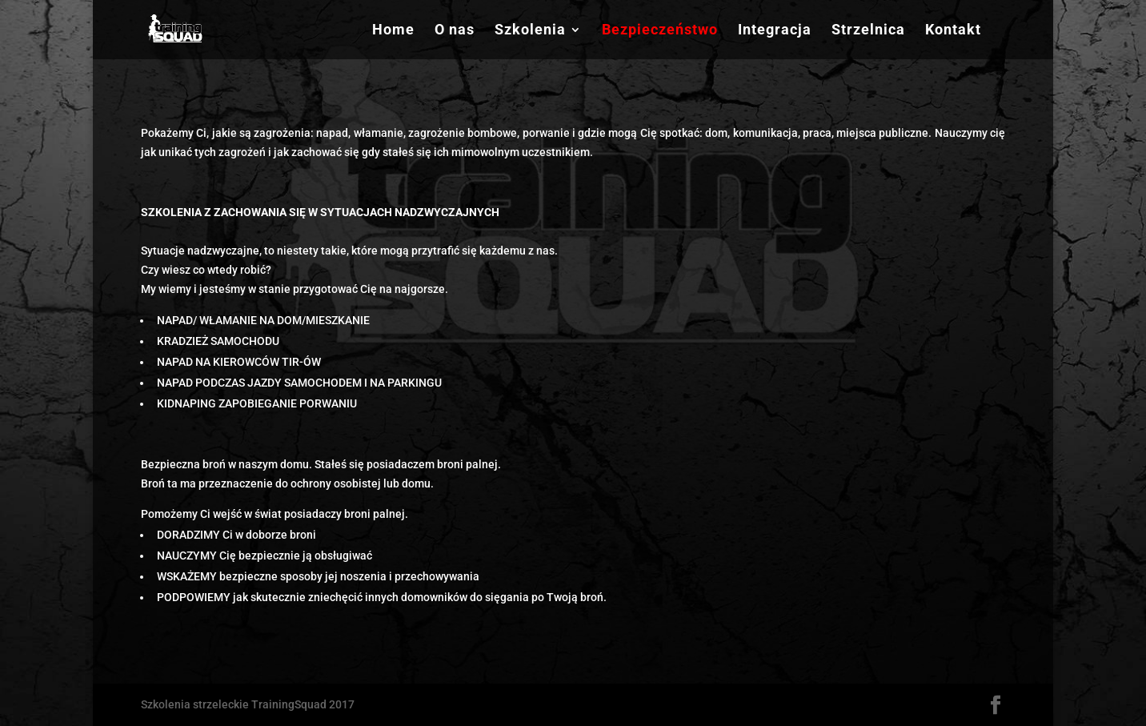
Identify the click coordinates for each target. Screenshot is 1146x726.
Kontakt (953, 31)
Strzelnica (868, 31)
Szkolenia (530, 31)
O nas (455, 31)
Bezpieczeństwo (660, 31)
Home (393, 31)
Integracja (774, 31)
